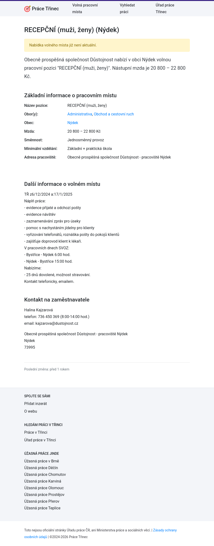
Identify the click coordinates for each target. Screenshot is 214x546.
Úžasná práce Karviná (42, 481)
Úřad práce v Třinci (40, 440)
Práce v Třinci (35, 432)
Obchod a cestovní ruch (114, 114)
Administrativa (79, 114)
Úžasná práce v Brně (41, 461)
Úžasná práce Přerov (41, 501)
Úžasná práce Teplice (42, 508)
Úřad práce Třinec (165, 8)
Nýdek (72, 122)
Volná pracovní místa (85, 8)
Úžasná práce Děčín (41, 468)
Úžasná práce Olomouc (44, 488)
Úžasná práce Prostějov (44, 494)
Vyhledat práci (127, 8)
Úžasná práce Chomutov (45, 474)
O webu (30, 411)
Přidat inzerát (35, 403)
